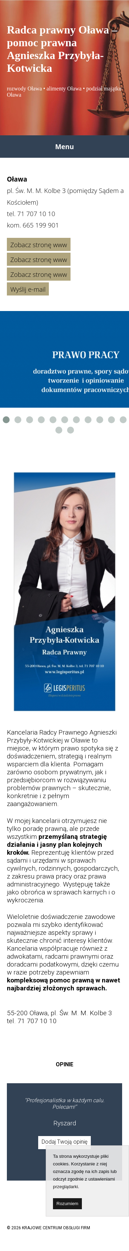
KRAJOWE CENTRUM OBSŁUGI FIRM (56, 1227)
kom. (33, 225)
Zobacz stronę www (38, 244)
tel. (31, 213)
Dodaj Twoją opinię (64, 1141)
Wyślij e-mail (27, 289)
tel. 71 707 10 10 (32, 1021)
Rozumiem (67, 1203)
